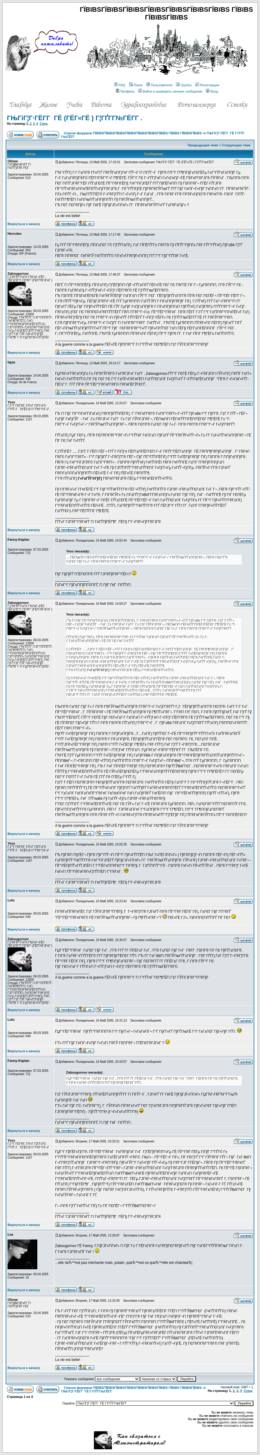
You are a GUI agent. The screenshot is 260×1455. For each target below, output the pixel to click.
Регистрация (207, 85)
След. (44, 123)
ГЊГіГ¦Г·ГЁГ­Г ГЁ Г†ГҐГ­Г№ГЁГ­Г (87, 1391)
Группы (184, 85)
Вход (212, 91)
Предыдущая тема (203, 145)
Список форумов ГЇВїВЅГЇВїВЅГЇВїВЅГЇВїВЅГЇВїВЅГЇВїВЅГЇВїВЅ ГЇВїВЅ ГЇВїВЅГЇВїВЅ (133, 133)
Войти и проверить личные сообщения (170, 91)
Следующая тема (236, 145)
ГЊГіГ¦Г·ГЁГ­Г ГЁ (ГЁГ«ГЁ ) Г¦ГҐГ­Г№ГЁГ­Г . (74, 118)
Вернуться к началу (24, 224)
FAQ (119, 85)
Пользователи (159, 85)
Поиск (136, 85)
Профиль (125, 91)
